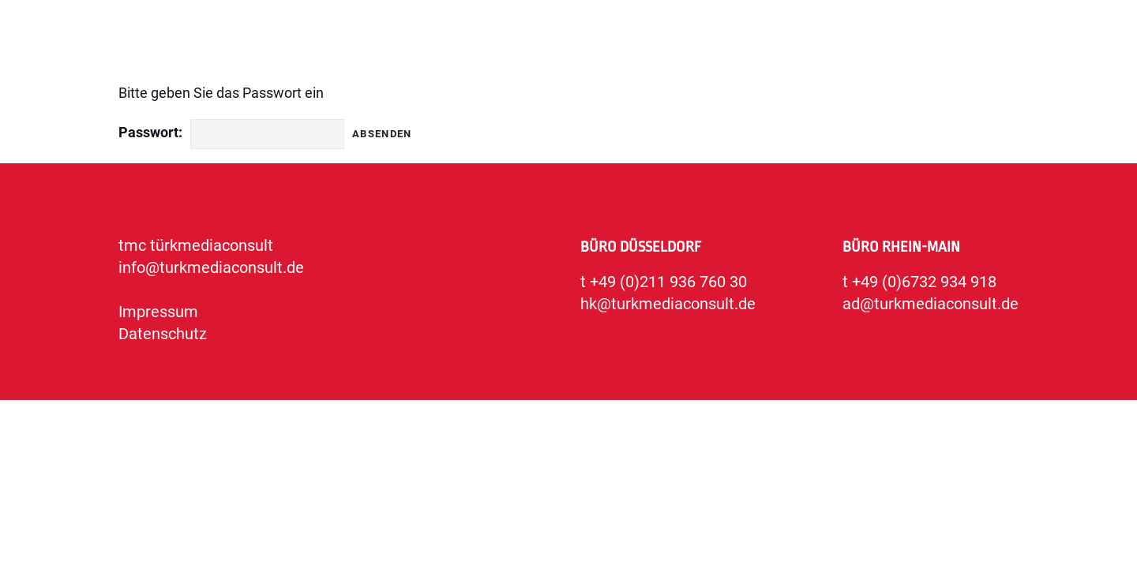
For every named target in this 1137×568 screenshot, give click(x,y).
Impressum (158, 311)
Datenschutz (162, 333)
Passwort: (150, 132)
